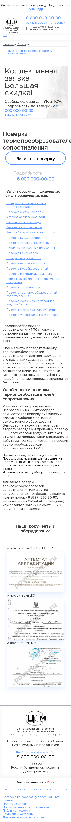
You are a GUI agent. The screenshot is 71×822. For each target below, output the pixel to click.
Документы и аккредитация (23, 817)
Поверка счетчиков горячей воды (31, 309)
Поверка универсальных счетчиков (32, 315)
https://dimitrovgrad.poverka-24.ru (35, 752)
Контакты (51, 789)
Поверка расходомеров (24, 238)
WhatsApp (35, 8)
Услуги (21, 44)
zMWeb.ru (49, 782)
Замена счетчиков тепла (24, 227)
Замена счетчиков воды (23, 222)
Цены (64, 789)
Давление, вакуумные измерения (30, 248)
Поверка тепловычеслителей (28, 243)
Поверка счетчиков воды (24, 212)
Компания (36, 789)
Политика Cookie (15, 804)
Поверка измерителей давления (30, 274)
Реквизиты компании (18, 814)
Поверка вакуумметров (23, 258)
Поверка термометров (23, 287)
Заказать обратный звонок (45, 23)
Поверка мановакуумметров (27, 263)
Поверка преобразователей (27, 268)
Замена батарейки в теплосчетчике (32, 232)
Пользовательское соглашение (26, 807)
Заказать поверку (18, 115)
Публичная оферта (16, 810)
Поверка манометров (22, 253)
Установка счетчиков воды (26, 217)
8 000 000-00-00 (43, 18)
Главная (8, 44)
